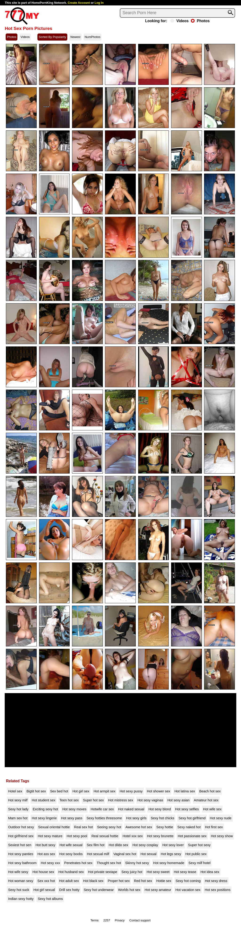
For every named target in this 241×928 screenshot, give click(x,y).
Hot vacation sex (187, 890)
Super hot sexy (199, 845)
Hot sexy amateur (158, 890)
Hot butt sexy (45, 845)
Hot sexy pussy (131, 791)
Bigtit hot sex (36, 791)
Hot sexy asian (178, 800)
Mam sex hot (17, 818)
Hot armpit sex (105, 791)
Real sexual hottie (104, 836)
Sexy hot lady (18, 809)
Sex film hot (95, 845)
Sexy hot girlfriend (191, 818)
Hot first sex (214, 827)
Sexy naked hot (189, 827)
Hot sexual (149, 854)
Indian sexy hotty (20, 899)
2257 (106, 920)
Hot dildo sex (118, 845)
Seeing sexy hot (109, 827)
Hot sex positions (218, 890)
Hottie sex (163, 881)
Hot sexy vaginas (150, 800)
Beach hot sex (210, 791)
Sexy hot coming (188, 881)
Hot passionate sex (192, 836)
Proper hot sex (119, 881)
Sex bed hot (59, 791)
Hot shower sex (158, 791)
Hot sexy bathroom (22, 863)
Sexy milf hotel (200, 863)
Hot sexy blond (160, 809)
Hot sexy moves (74, 809)
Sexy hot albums (50, 899)
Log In (99, 2)
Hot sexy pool (77, 836)
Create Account (79, 2)
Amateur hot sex (206, 800)
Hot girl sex (80, 791)
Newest (75, 37)
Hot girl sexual (44, 890)
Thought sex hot (109, 863)
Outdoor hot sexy (21, 827)
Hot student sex (43, 800)
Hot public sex (195, 854)
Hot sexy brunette (160, 836)
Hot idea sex (210, 872)
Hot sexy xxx (50, 863)
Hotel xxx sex (133, 836)
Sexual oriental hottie (54, 827)
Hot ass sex (46, 854)
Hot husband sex (71, 872)
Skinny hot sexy (137, 863)
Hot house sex (43, 872)
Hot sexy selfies (187, 809)
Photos (200, 21)
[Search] (177, 13)
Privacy (120, 920)
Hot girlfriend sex (20, 836)
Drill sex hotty (69, 890)
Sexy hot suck (18, 890)
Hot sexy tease (185, 872)
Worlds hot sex (129, 890)
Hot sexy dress (216, 881)
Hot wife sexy (18, 872)
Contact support (139, 920)
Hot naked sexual (131, 809)
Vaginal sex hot (124, 854)
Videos (179, 21)
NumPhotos (92, 37)
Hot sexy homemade (168, 863)
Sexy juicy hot (131, 872)
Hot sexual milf (98, 854)
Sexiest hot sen (19, 845)
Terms (94, 920)
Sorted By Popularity (52, 37)
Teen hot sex (69, 800)
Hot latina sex (184, 791)
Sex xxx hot (46, 881)
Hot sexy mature (50, 836)
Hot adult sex (69, 881)
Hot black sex (93, 881)
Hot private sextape (102, 872)
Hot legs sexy (171, 854)
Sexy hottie (164, 827)
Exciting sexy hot (45, 809)
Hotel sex (15, 791)
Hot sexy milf (17, 800)
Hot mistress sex (120, 800)
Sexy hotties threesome (104, 818)
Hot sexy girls (136, 818)
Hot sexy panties (20, 854)
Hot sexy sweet (158, 872)
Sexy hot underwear (99, 890)
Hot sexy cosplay (145, 845)
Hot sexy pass (71, 818)
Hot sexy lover (173, 845)
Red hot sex (143, 881)
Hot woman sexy (20, 881)
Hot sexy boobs (71, 854)
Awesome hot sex (138, 827)
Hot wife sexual (71, 845)
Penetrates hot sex (78, 863)
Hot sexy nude (221, 818)
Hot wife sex (212, 809)
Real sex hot (83, 827)
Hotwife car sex (102, 809)
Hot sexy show (222, 836)
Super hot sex (93, 800)
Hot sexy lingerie (44, 818)
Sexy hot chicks (162, 818)
